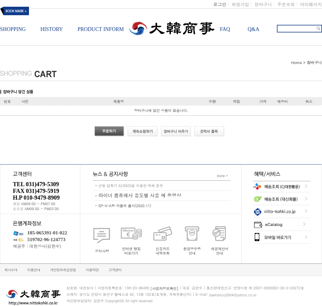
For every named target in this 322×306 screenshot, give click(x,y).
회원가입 (240, 4)
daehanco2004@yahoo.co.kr (232, 294)
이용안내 (33, 269)
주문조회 (286, 4)
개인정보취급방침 (63, 269)
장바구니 (263, 4)
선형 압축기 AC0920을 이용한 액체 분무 (130, 185)
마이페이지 (311, 4)
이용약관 (92, 269)
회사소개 (10, 269)
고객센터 (115, 269)
